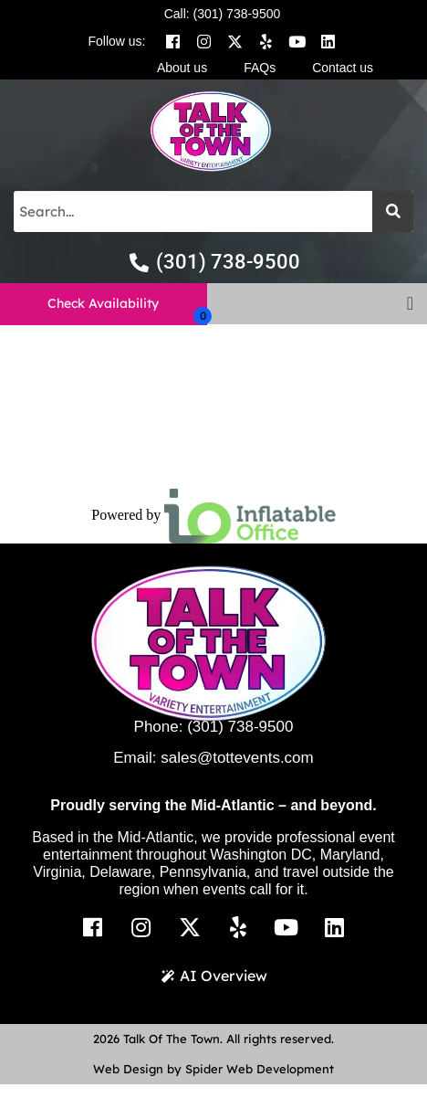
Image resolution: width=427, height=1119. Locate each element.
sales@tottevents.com (237, 757)
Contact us (342, 67)
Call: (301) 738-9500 (222, 13)
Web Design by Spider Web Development (213, 1068)
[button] (410, 303)
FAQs (260, 67)
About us (182, 67)
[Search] (392, 211)
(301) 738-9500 (240, 726)
